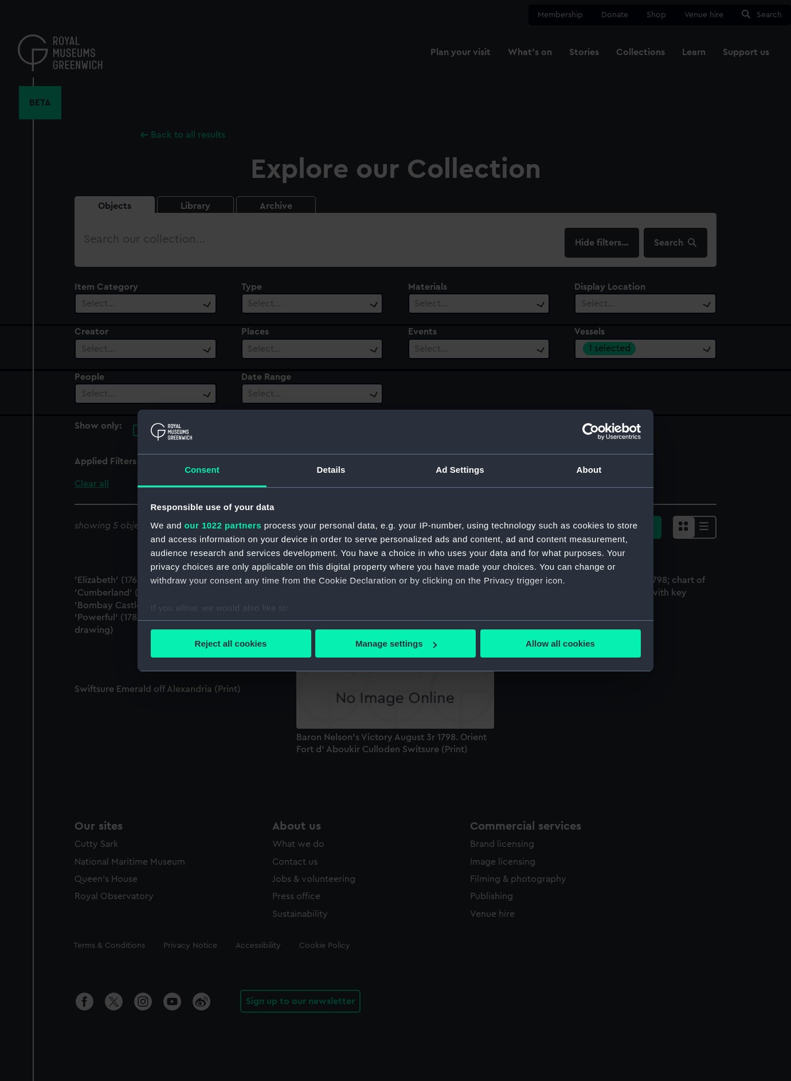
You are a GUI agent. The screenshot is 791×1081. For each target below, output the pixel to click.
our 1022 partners (223, 525)
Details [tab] (331, 470)
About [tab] (589, 470)
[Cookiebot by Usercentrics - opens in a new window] (591, 431)
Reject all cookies (231, 643)
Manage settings (396, 643)
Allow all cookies (560, 643)
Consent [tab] (202, 470)
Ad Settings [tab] (460, 470)
